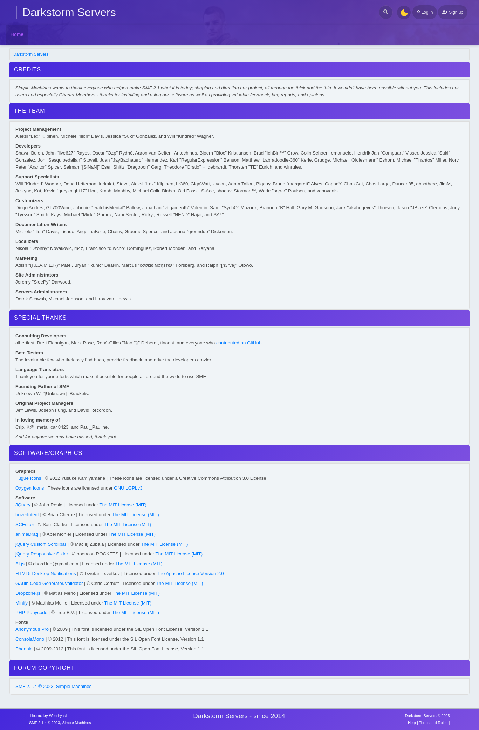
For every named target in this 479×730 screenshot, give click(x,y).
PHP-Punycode (31, 612)
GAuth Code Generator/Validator (49, 583)
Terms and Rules (433, 723)
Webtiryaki (58, 716)
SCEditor (24, 524)
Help (412, 723)
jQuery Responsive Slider (41, 554)
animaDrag (26, 534)
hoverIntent (27, 514)
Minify (21, 603)
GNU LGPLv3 (128, 488)
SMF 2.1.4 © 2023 (34, 686)
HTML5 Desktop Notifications (45, 573)
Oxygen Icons (29, 488)
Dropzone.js (27, 593)
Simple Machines (73, 686)
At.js (20, 563)
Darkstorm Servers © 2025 (427, 716)
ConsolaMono (29, 639)
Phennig (24, 648)
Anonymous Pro (32, 629)
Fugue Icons (28, 478)
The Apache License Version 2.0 (190, 573)
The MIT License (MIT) (123, 504)
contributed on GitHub (239, 343)
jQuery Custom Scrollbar (40, 544)
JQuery (22, 504)
